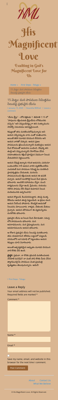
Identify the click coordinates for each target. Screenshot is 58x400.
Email (11, 345)
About (32, 380)
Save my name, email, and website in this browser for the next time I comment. (28, 361)
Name (11, 334)
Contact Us (45, 380)
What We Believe (42, 383)
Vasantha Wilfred (33, 108)
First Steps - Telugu (31, 84)
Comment (13, 299)
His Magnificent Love (33, 44)
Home (14, 84)
